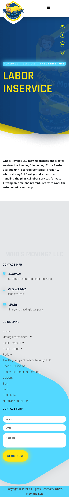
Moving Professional (16, 337)
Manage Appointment (17, 401)
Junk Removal (12, 343)
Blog (5, 384)
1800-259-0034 (16, 294)
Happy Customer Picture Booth (22, 372)
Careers (8, 378)
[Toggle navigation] (48, 5)
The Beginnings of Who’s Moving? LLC (27, 360)
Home (6, 331)
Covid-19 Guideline (14, 366)
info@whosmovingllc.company (26, 309)
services (29, 63)
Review (7, 355)
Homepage (11, 63)
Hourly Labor (11, 349)
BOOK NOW (9, 395)
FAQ (5, 389)
